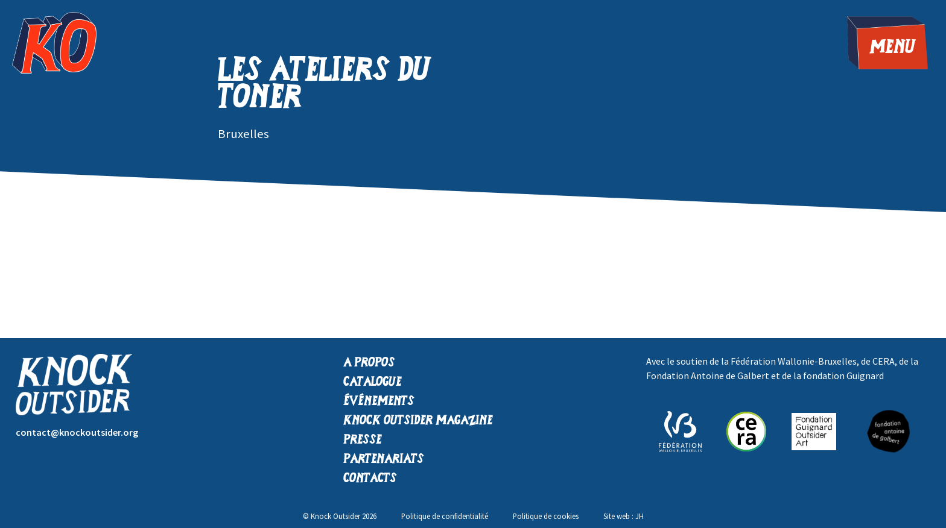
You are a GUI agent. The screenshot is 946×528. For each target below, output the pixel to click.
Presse (362, 440)
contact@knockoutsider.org (77, 432)
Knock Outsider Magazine (418, 421)
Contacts (369, 479)
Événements (378, 401)
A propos (369, 363)
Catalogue (372, 382)
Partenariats (383, 459)
